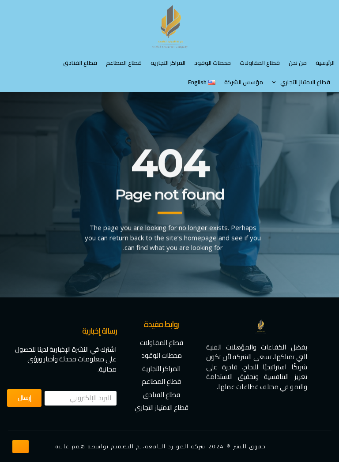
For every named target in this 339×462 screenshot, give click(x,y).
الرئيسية (325, 62)
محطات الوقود (212, 62)
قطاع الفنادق (80, 62)
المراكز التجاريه (168, 62)
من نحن (298, 62)
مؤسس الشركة (243, 82)
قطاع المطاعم (124, 62)
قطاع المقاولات (260, 62)
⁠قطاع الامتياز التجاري (301, 82)
